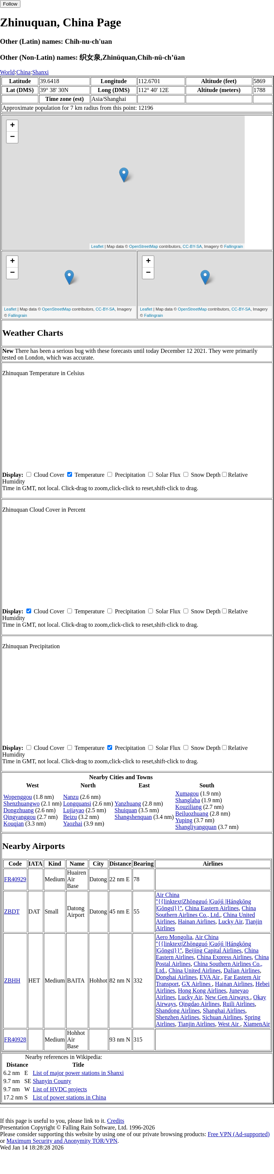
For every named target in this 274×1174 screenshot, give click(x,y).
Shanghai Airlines (224, 1010)
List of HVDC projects (60, 1089)
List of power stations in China (69, 1097)
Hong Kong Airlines (202, 990)
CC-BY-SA (192, 246)
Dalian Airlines (242, 970)
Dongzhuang (18, 810)
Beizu (70, 817)
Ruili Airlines (239, 1004)
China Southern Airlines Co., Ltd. (206, 911)
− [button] (12, 137)
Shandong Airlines (178, 1010)
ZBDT (12, 911)
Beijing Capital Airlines (213, 950)
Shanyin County (52, 1081)
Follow (10, 4)
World (7, 72)
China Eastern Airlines (212, 908)
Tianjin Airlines (196, 1024)
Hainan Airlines (196, 921)
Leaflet (97, 246)
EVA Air (210, 977)
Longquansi (77, 803)
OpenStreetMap (143, 246)
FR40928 (15, 1039)
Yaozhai (72, 823)
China (23, 72)
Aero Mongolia (174, 937)
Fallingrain (233, 246)
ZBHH (12, 980)
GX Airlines (197, 984)
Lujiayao (73, 810)
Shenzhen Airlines (177, 1017)
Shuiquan (126, 810)
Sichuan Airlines (222, 1017)
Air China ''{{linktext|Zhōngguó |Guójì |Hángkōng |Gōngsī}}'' (203, 901)
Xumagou (187, 793)
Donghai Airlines (176, 977)
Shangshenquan (133, 817)
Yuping (183, 820)
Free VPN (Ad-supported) (239, 1134)
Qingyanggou (19, 817)
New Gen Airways (227, 997)
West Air (229, 1024)
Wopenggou (17, 797)
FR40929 (15, 879)
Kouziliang (188, 807)
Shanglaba (187, 800)
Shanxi (40, 72)
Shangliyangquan (195, 827)
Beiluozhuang (191, 813)
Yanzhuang (128, 803)
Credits (115, 1121)
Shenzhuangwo (21, 803)
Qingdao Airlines (199, 1004)
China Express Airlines (224, 957)
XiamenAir (256, 1024)
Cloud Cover (49, 475)
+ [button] (12, 125)
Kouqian (13, 823)
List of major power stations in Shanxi (78, 1073)
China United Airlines (195, 970)
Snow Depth (206, 475)
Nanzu (71, 797)
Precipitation (130, 475)
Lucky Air (230, 921)
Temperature (90, 475)
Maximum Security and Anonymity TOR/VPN (61, 1141)
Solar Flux (168, 475)
